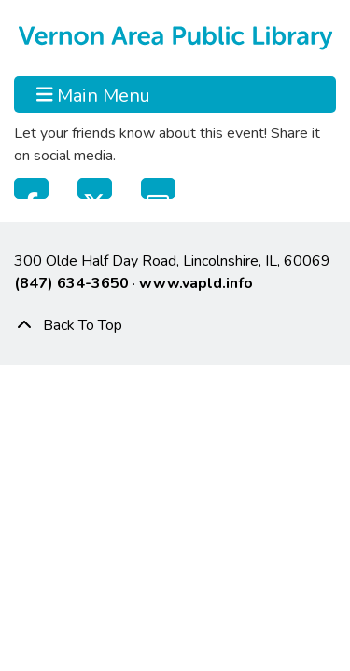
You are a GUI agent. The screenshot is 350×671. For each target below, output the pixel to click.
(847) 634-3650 (71, 283)
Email (158, 188)
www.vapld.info (196, 283)
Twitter (94, 188)
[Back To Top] (175, 325)
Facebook (31, 188)
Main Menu (93, 94)
